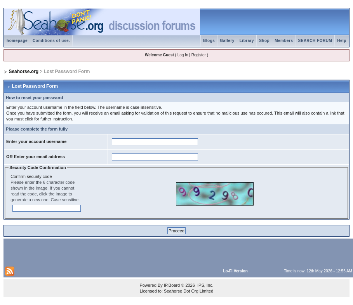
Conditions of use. (51, 40)
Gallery (227, 40)
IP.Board (172, 285)
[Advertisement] (96, 251)
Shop (264, 40)
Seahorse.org (23, 71)
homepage (17, 40)
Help (341, 40)
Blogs (209, 40)
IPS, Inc (204, 285)
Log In (182, 55)
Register (198, 55)
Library (247, 40)
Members (284, 40)
